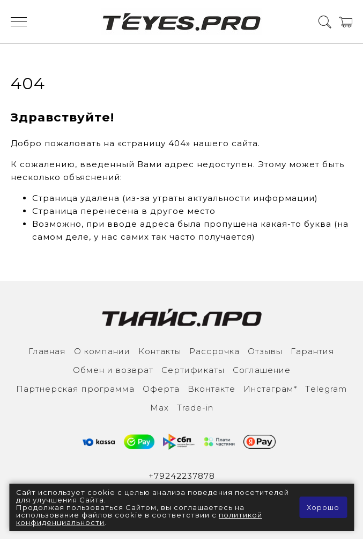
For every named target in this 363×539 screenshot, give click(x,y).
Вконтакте (211, 389)
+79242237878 (182, 476)
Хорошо (323, 507)
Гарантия (313, 351)
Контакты (159, 351)
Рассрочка (214, 351)
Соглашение (262, 370)
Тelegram (326, 389)
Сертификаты (193, 370)
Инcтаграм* (270, 389)
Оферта (161, 389)
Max (159, 408)
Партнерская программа (75, 389)
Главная (47, 351)
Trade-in (195, 408)
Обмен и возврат (113, 370)
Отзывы (265, 351)
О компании (102, 351)
